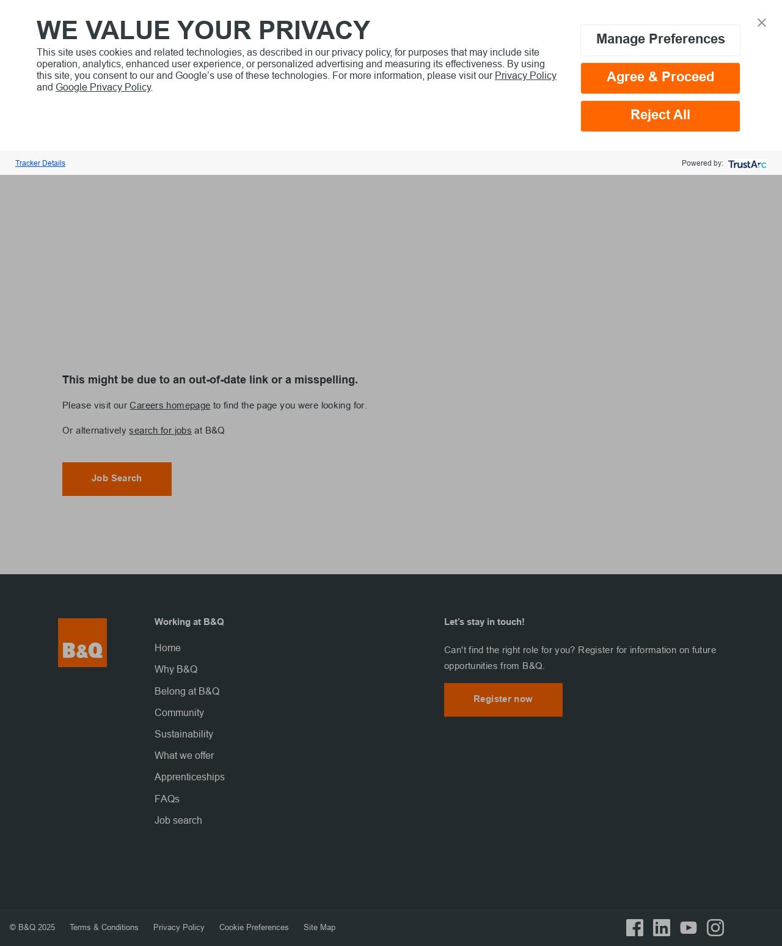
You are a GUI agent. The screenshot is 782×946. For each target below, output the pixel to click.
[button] (762, 21)
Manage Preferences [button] (660, 40)
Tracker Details (40, 163)
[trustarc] (746, 163)
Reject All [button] (660, 115)
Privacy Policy (526, 75)
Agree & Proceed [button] (660, 78)
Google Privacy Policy (103, 86)
